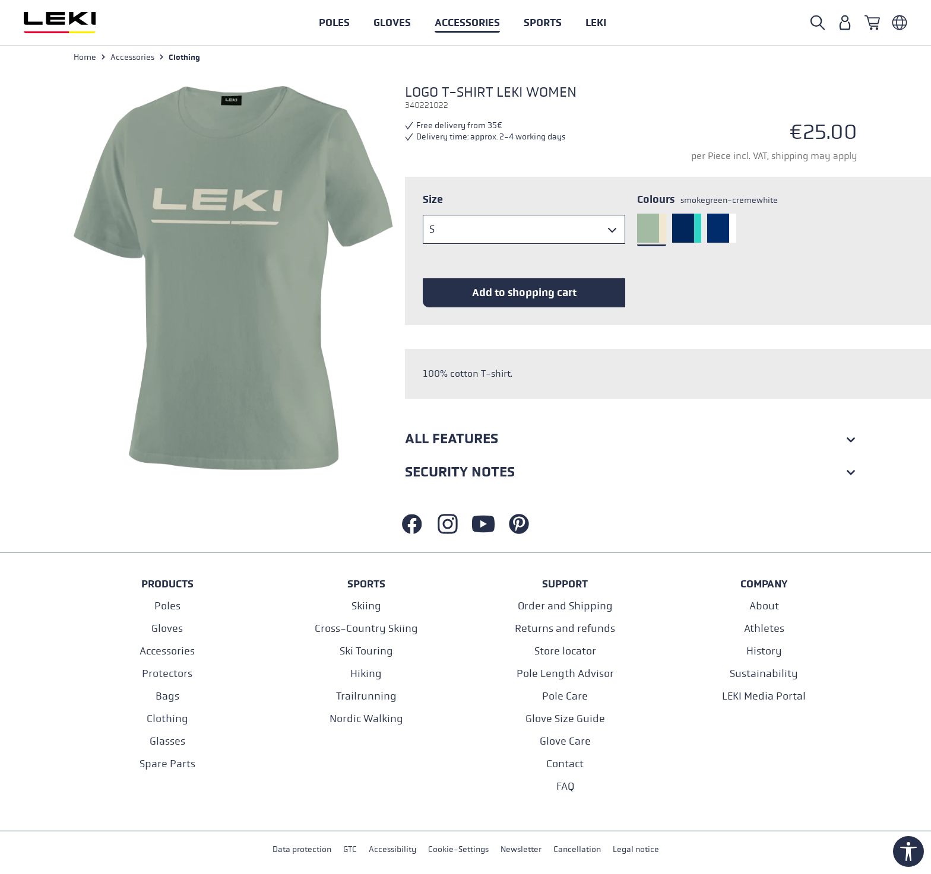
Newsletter (521, 849)
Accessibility (392, 849)
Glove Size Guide (565, 719)
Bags (167, 696)
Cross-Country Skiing (366, 628)
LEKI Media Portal (764, 696)
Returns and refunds (565, 628)
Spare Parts (167, 764)
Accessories (167, 651)
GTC (350, 849)
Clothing (167, 719)
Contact (565, 764)
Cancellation (577, 849)
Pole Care (565, 696)
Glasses (167, 741)
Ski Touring (366, 651)
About (764, 606)
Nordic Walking (366, 719)
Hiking (366, 674)
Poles (167, 606)
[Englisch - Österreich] (899, 22)
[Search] (817, 22)
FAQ (565, 786)
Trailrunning (366, 696)
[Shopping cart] (872, 22)
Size (433, 199)
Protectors (167, 674)
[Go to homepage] (72, 22)
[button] (543, 22)
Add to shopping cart (524, 292)
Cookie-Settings (458, 849)
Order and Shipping (565, 606)
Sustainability (764, 674)
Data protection (302, 849)
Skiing (366, 606)
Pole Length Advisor (565, 674)
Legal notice (636, 849)
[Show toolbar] (908, 851)
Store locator (565, 651)
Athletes (764, 628)
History (764, 651)
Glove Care (565, 741)
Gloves (167, 628)
